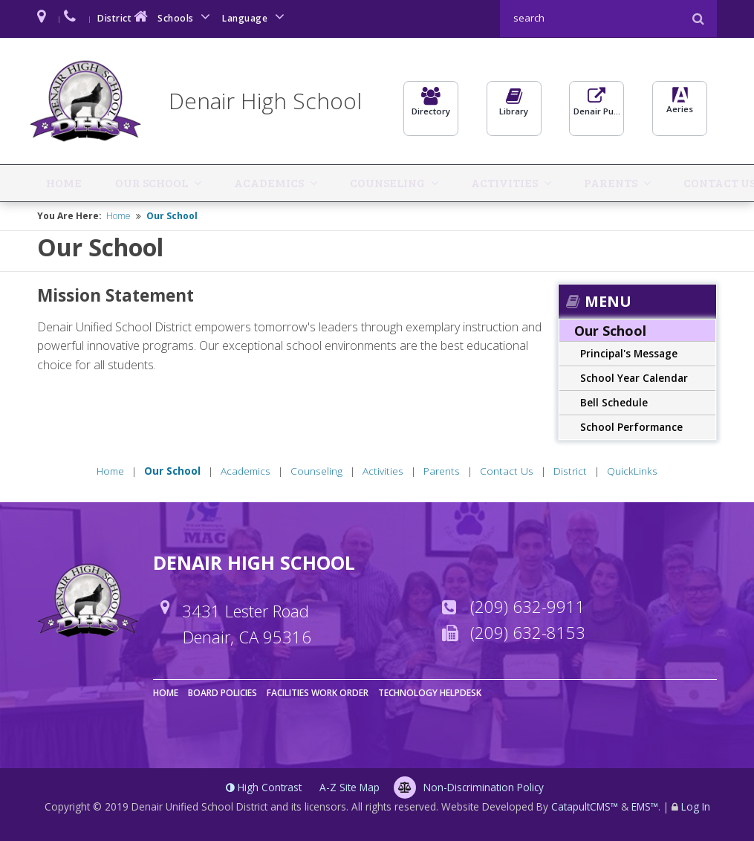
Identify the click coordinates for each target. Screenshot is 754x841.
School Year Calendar (634, 376)
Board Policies (222, 691)
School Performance (631, 425)
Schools (186, 17)
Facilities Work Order (317, 691)
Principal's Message (628, 352)
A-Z (349, 786)
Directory (431, 108)
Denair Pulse (596, 108)
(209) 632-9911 (527, 605)
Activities (378, 181)
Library (514, 108)
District (124, 17)
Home (50, 181)
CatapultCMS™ (584, 805)
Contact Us (539, 181)
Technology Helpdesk (429, 691)
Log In (695, 805)
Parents (457, 181)
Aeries (679, 108)
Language (255, 17)
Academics (198, 181)
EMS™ (644, 805)
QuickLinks (673, 181)
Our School (108, 181)
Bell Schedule (614, 401)
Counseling (289, 181)
